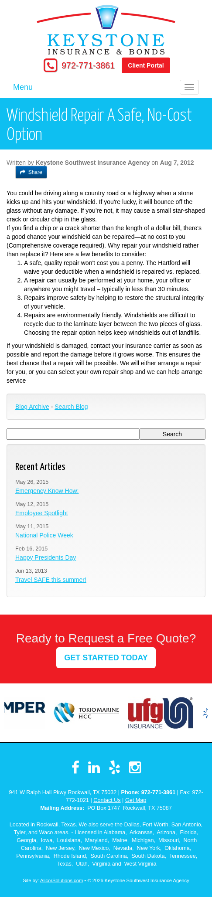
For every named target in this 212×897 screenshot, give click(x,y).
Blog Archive (32, 406)
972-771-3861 (88, 65)
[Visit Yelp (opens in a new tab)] (114, 767)
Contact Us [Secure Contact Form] (106, 800)
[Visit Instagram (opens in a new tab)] (135, 767)
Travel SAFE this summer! (50, 579)
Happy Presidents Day (45, 557)
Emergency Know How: (47, 490)
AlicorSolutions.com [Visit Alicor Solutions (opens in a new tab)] (61, 880)
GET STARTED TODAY (106, 657)
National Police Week (44, 535)
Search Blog (71, 406)
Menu (23, 87)
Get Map (135, 800)
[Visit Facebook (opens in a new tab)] (75, 767)
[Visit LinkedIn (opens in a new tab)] (94, 767)
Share (31, 172)
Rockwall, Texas (55, 825)
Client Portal (146, 65)
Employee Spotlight (41, 513)
